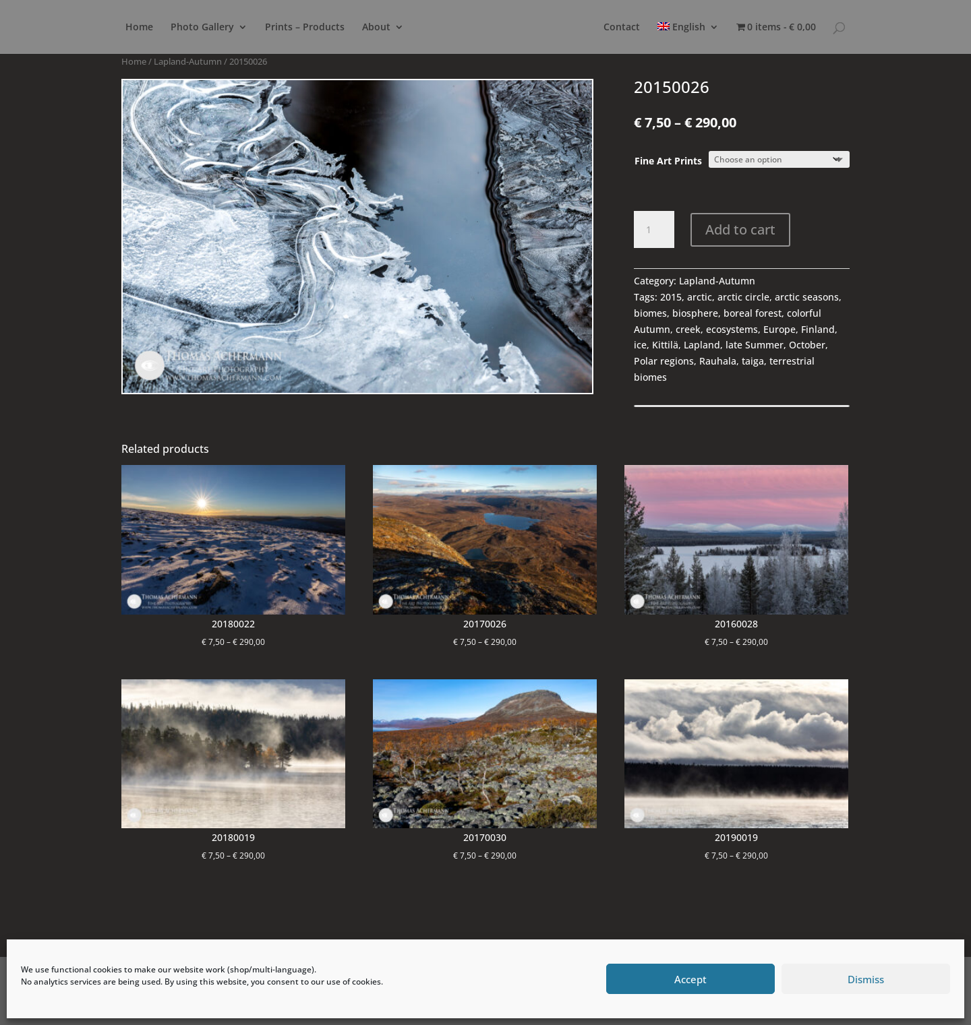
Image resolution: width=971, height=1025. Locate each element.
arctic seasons (807, 296)
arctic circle (743, 296)
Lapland (702, 344)
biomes (650, 313)
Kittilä (665, 344)
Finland (818, 329)
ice (640, 344)
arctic (699, 296)
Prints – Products (305, 27)
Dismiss (866, 979)
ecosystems (732, 329)
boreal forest (753, 313)
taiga (753, 360)
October (807, 344)
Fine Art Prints (668, 160)
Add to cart (740, 229)
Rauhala (717, 360)
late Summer (755, 344)
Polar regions (664, 360)
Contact (622, 27)
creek (688, 329)
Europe (779, 329)
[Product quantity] (654, 230)
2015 (671, 296)
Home (139, 27)
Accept (690, 979)
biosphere (695, 313)
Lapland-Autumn (188, 61)
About (376, 27)
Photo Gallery (202, 27)
